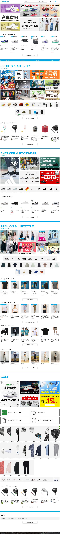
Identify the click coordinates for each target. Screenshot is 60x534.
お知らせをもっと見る (30, 522)
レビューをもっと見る (30, 144)
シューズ (22, 60)
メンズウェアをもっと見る (30, 299)
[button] (59, 44)
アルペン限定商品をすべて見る (30, 55)
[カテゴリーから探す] (42, 2)
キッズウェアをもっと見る (30, 344)
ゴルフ (52, 60)
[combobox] (30, 2)
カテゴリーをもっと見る (30, 118)
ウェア (37, 60)
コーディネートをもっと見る (30, 367)
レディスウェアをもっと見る (30, 322)
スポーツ (7, 60)
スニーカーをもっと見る (30, 217)
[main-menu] (59, 2)
